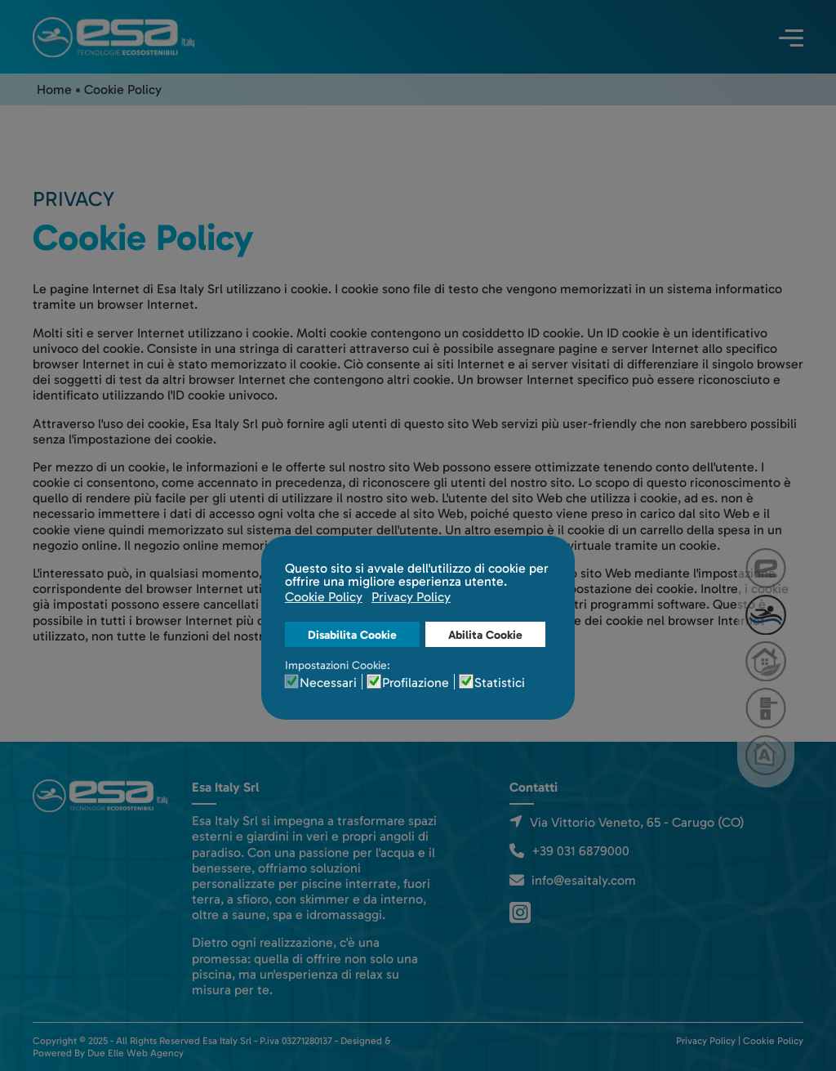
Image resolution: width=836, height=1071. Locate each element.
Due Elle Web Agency (135, 1053)
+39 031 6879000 (580, 851)
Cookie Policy (773, 1040)
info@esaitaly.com (583, 880)
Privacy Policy (706, 1040)
